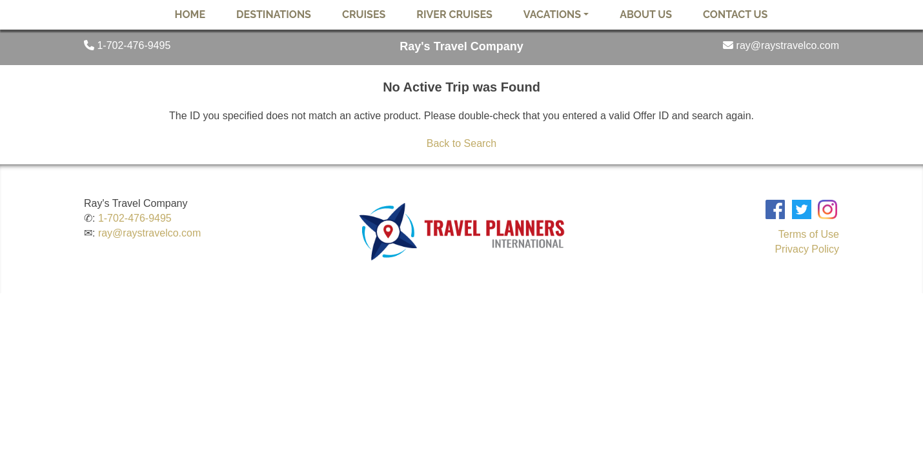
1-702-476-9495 (135, 218)
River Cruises (454, 14)
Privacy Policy (807, 249)
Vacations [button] (552, 14)
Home (190, 14)
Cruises (363, 14)
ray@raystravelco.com (149, 232)
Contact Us (735, 14)
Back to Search (462, 143)
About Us (646, 14)
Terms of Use (808, 234)
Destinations (273, 14)
